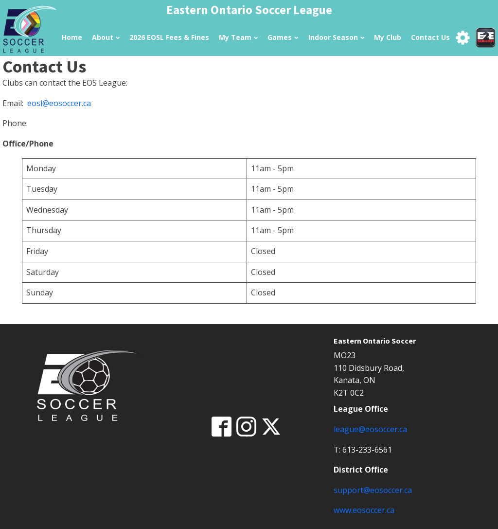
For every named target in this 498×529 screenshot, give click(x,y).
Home (72, 37)
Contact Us (430, 37)
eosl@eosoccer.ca (59, 103)
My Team (238, 37)
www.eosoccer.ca (364, 510)
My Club (387, 37)
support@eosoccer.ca (373, 490)
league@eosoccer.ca (370, 429)
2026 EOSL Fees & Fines (169, 37)
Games (282, 37)
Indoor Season (336, 37)
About (106, 37)
